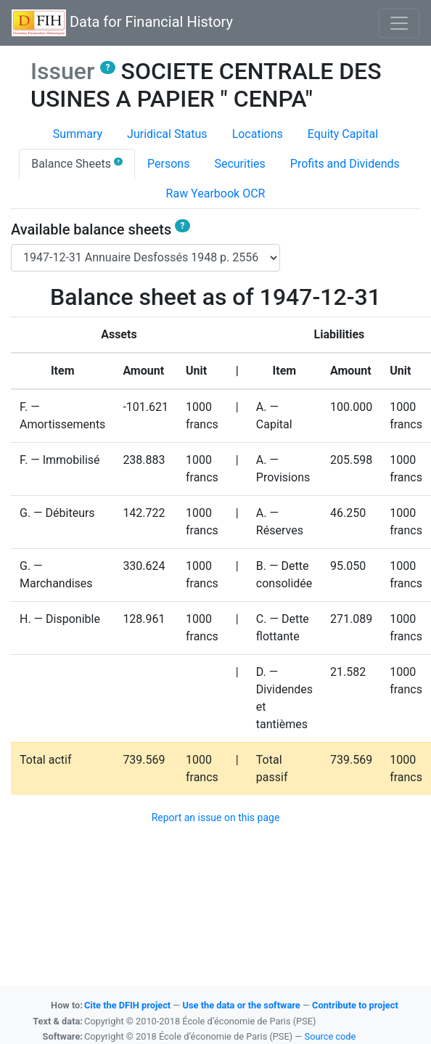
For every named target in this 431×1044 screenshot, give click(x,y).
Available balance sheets (100, 229)
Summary (77, 134)
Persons (168, 164)
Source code (330, 1036)
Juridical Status (167, 134)
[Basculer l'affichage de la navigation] (399, 23)
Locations (257, 134)
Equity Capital (343, 134)
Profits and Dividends (345, 164)
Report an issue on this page (216, 817)
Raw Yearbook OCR (216, 193)
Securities (239, 164)
